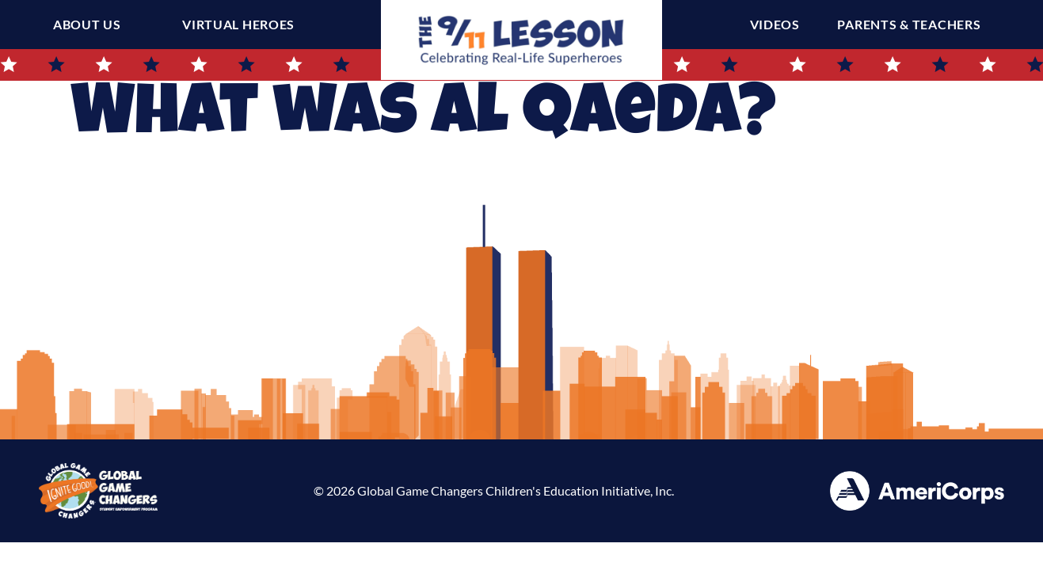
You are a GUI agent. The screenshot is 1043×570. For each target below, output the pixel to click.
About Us (87, 24)
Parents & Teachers (912, 24)
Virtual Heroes (238, 24)
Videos (779, 24)
